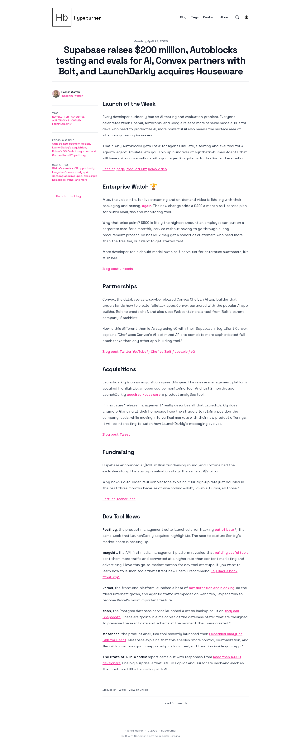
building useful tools (231, 552)
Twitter (125, 351)
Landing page (114, 169)
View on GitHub (138, 689)
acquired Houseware (143, 394)
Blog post (111, 268)
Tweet (125, 434)
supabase (77, 116)
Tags (194, 17)
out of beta (224, 529)
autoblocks (60, 120)
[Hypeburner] (76, 17)
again (146, 206)
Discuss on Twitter (114, 689)
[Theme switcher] (246, 17)
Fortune (109, 499)
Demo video (157, 169)
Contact (209, 17)
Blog (183, 17)
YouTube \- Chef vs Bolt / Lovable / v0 (163, 351)
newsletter (60, 116)
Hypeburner (168, 730)
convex (76, 120)
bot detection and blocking (211, 588)
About (225, 17)
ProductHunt (136, 169)
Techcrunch (126, 499)
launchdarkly (62, 124)
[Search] (237, 17)
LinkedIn (126, 268)
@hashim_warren (72, 95)
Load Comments (176, 703)
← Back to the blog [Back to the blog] (66, 196)
